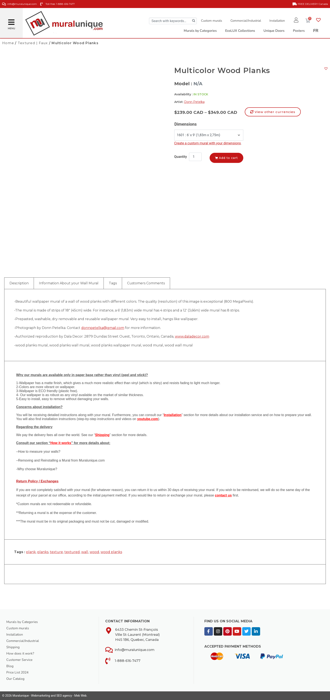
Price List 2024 (18, 672)
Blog (9, 666)
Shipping (13, 647)
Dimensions (185, 124)
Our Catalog (15, 678)
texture (56, 552)
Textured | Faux (33, 43)
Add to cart (228, 158)
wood (94, 552)
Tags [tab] (113, 283)
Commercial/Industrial (245, 21)
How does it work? (20, 653)
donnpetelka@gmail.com (102, 328)
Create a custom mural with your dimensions (207, 143)
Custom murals (211, 21)
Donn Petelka (194, 102)
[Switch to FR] (316, 30)
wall (84, 552)
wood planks (111, 552)
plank (31, 552)
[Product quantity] (195, 157)
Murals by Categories (22, 622)
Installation (277, 21)
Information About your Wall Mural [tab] (68, 283)
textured (72, 552)
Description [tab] (19, 283)
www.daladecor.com (192, 336)
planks (42, 552)
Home (8, 43)
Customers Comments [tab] (146, 283)
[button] (11, 20)
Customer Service (19, 659)
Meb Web (80, 695)
